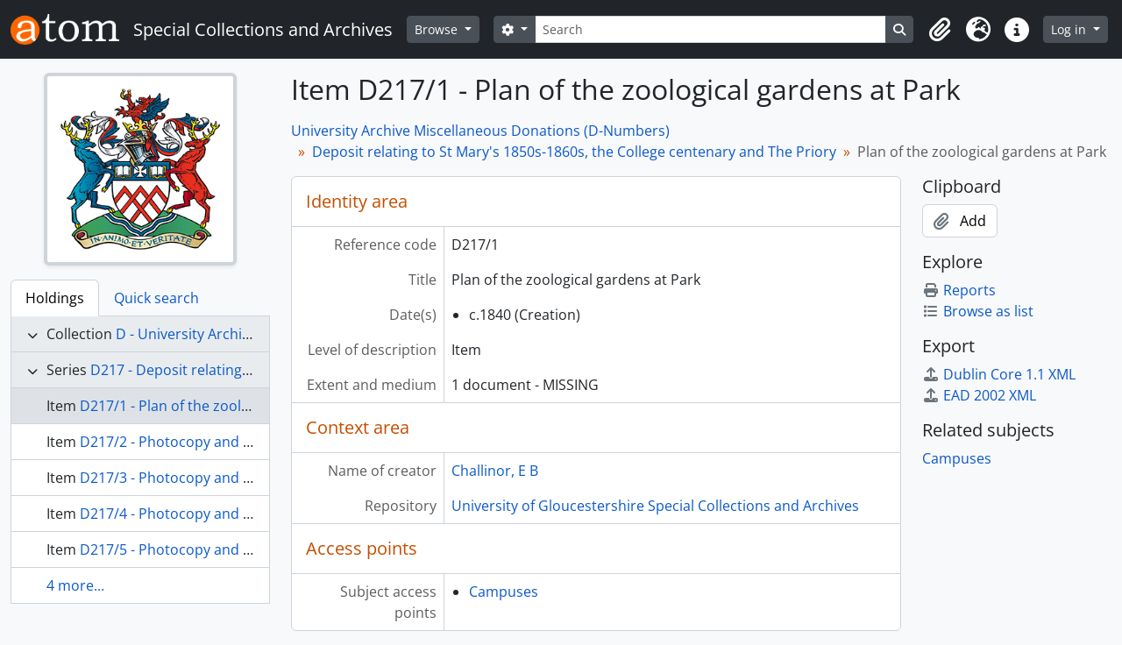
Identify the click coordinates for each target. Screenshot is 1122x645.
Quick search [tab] (156, 298)
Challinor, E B (494, 470)
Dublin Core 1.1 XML (999, 374)
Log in (1070, 29)
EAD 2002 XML (979, 395)
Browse (438, 29)
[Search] (711, 29)
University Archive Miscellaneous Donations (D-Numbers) (480, 130)
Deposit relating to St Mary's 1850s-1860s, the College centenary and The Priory (574, 151)
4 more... (75, 585)
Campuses (503, 591)
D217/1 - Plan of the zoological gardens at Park (233, 405)
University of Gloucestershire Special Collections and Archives (655, 505)
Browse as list (977, 311)
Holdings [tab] (54, 298)
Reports (959, 290)
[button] (939, 30)
